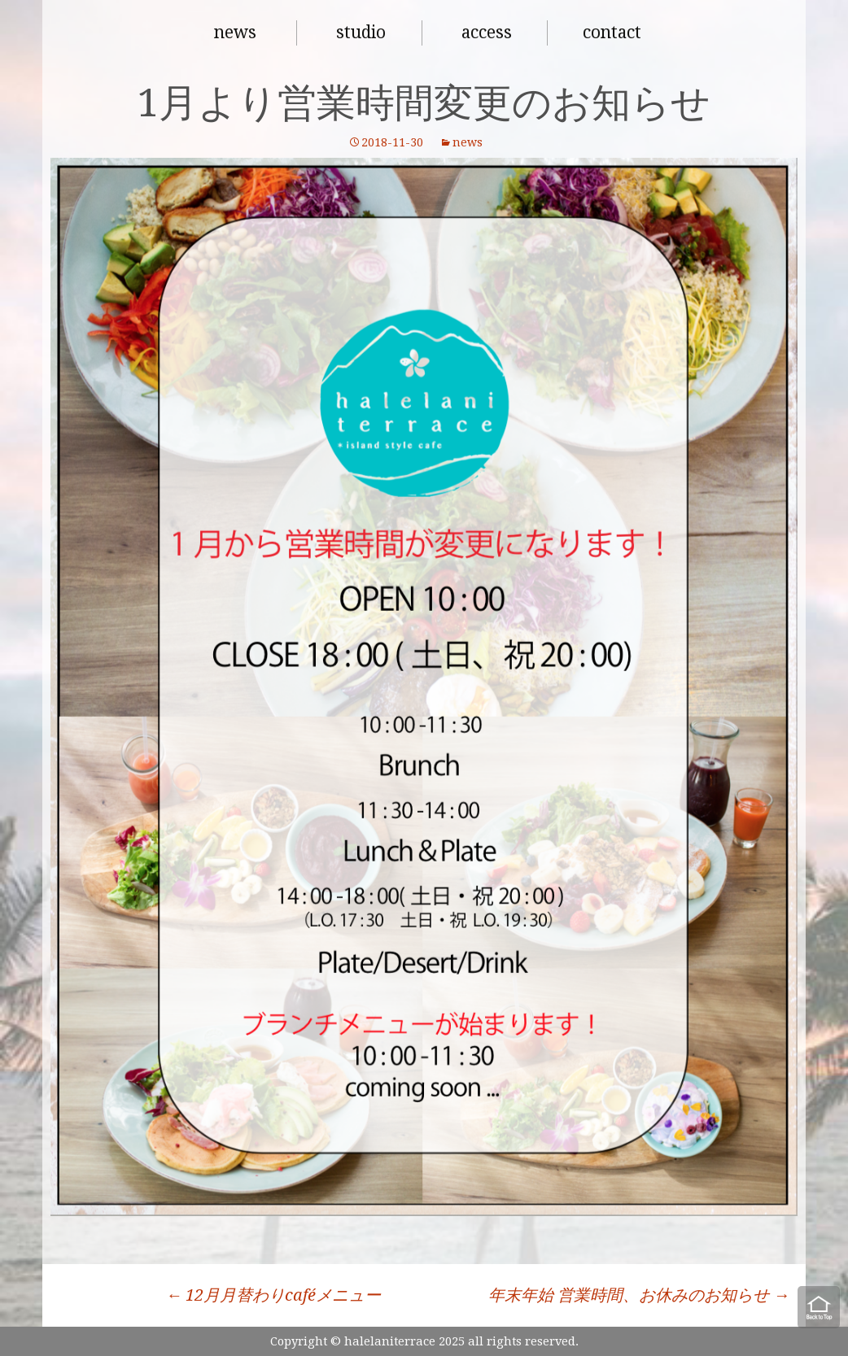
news (235, 32)
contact (612, 32)
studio (361, 32)
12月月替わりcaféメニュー (273, 1295)
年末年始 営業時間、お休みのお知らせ (638, 1295)
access (486, 32)
